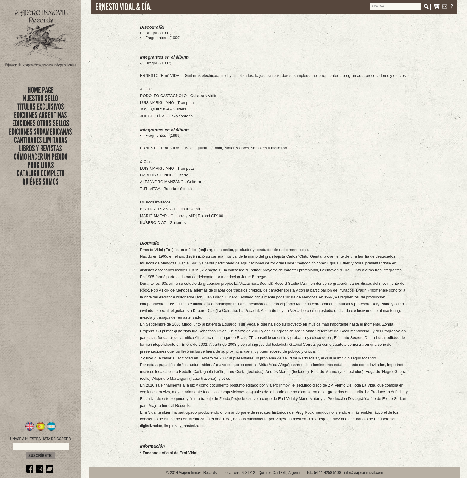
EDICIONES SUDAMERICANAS (40, 132)
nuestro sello (40, 98)
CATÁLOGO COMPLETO (41, 173)
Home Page (41, 90)
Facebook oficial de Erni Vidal (170, 453)
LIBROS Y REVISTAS (40, 148)
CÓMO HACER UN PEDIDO (41, 157)
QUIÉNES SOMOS (40, 182)
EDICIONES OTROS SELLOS (40, 123)
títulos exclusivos (40, 107)
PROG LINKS (40, 165)
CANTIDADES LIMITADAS (40, 140)
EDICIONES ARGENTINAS (40, 115)
